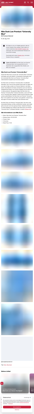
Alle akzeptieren (17, 407)
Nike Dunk (9, 364)
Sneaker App (21, 55)
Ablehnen (17, 409)
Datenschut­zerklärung (24, 402)
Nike (5, 364)
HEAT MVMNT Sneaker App (22, 48)
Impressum (10, 403)
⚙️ (27, 397)
